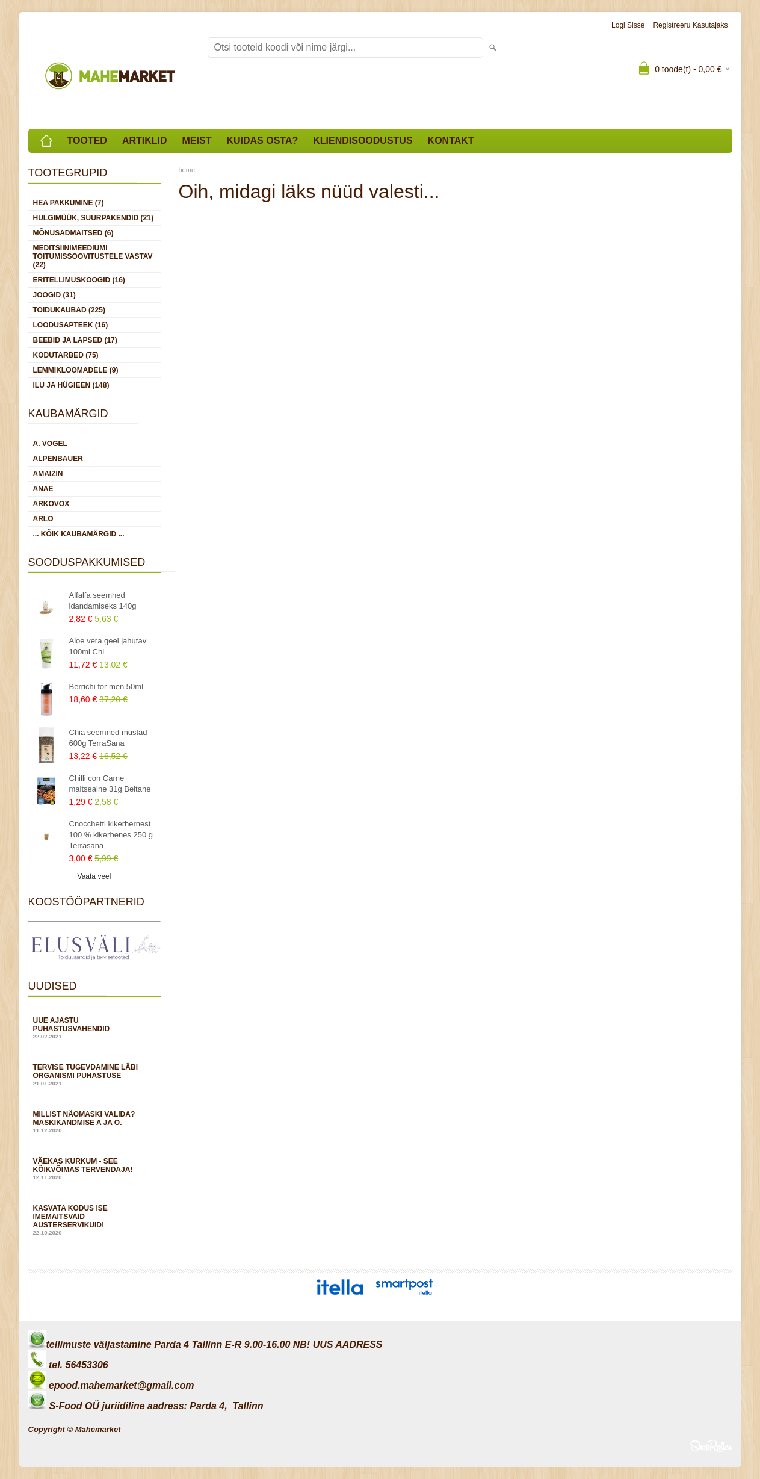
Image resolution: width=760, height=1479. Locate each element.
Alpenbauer (58, 458)
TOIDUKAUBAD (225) (69, 310)
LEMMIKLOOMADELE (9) (76, 370)
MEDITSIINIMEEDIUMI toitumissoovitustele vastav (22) (93, 256)
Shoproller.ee (711, 1446)
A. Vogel (50, 443)
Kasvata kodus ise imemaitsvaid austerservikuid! (94, 1220)
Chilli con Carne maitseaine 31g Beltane (110, 783)
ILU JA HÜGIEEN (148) (71, 385)
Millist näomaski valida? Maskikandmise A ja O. (94, 1121)
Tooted (87, 140)
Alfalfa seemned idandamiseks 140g (103, 600)
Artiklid (144, 140)
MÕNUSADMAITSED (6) (73, 233)
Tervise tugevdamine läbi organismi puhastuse (94, 1075)
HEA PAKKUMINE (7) (68, 203)
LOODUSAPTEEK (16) (70, 325)
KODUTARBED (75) (66, 355)
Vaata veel (94, 876)
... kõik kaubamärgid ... (79, 534)
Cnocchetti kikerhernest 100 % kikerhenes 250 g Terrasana (111, 834)
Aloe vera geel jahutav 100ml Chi (108, 646)
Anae (43, 489)
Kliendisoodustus (362, 140)
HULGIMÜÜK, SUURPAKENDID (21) (93, 218)
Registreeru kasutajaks (690, 25)
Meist (197, 140)
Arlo (43, 519)
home (187, 169)
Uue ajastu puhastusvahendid (94, 1028)
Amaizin (48, 474)
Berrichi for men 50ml (106, 686)
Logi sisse (627, 25)
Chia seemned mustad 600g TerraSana (108, 738)
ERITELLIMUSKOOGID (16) (79, 280)
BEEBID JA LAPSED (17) (75, 340)
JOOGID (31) (54, 295)
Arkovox (51, 504)
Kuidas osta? (262, 140)
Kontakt (451, 140)
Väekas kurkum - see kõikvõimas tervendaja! (94, 1168)
